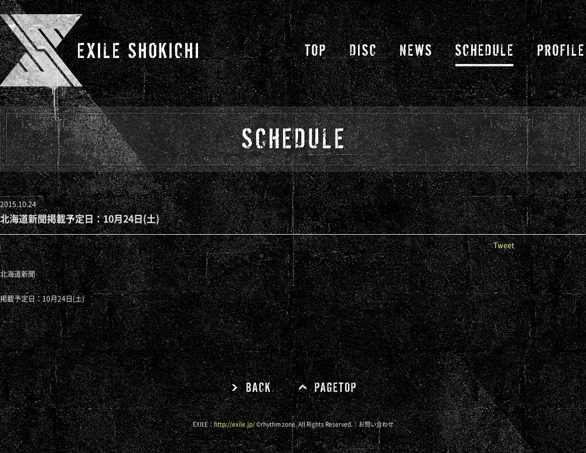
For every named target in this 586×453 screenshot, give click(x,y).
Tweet (504, 245)
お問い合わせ (376, 424)
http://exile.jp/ (234, 424)
